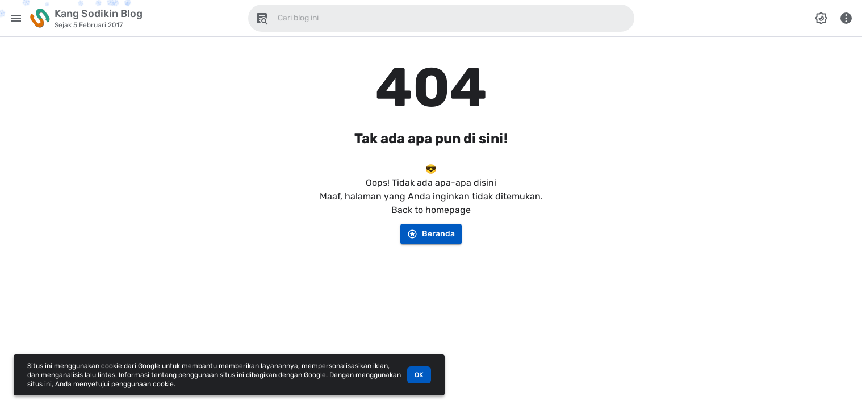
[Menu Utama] (16, 18)
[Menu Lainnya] (846, 18)
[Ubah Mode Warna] (821, 18)
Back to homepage (431, 209)
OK (419, 375)
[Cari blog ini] (261, 18)
